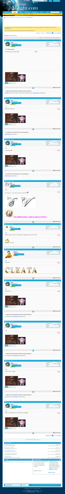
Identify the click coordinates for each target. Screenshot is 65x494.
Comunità (19, 14)
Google (7, 461)
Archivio (46, 484)
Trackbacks (51, 468)
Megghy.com (8, 14)
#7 (59, 280)
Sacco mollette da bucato (10, 450)
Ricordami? (35, 2)
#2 (59, 97)
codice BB (51, 461)
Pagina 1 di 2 (49, 33)
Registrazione (56, 0)
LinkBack (40, 37)
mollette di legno (13, 35)
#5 (59, 223)
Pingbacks (51, 469)
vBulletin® (32, 490)
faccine (51, 462)
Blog (41, 12)
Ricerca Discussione (56, 37)
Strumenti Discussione (47, 37)
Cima (59, 484)
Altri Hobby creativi (21, 17)
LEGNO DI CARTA (8, 456)
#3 (59, 139)
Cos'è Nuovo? (27, 12)
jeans (38, 439)
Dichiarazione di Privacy (53, 484)
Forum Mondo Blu (40, 484)
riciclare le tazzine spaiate (31, 439)
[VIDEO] (54, 465)
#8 (59, 321)
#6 (59, 249)
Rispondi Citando (56, 87)
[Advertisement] (31, 21)
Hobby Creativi (12, 17)
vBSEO (36, 491)
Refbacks (35, 470)
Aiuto (50, 0)
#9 (59, 360)
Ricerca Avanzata (58, 14)
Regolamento (35, 12)
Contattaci (35, 484)
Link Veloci (31, 14)
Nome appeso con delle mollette (11, 453)
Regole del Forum (51, 472)
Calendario (15, 14)
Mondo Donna (8, 12)
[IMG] (53, 464)
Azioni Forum (25, 14)
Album (20, 12)
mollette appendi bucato (9, 444)
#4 (59, 180)
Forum (14, 12)
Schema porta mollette (9, 447)
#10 (59, 401)
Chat (48, 12)
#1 (59, 40)
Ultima (59, 33)
